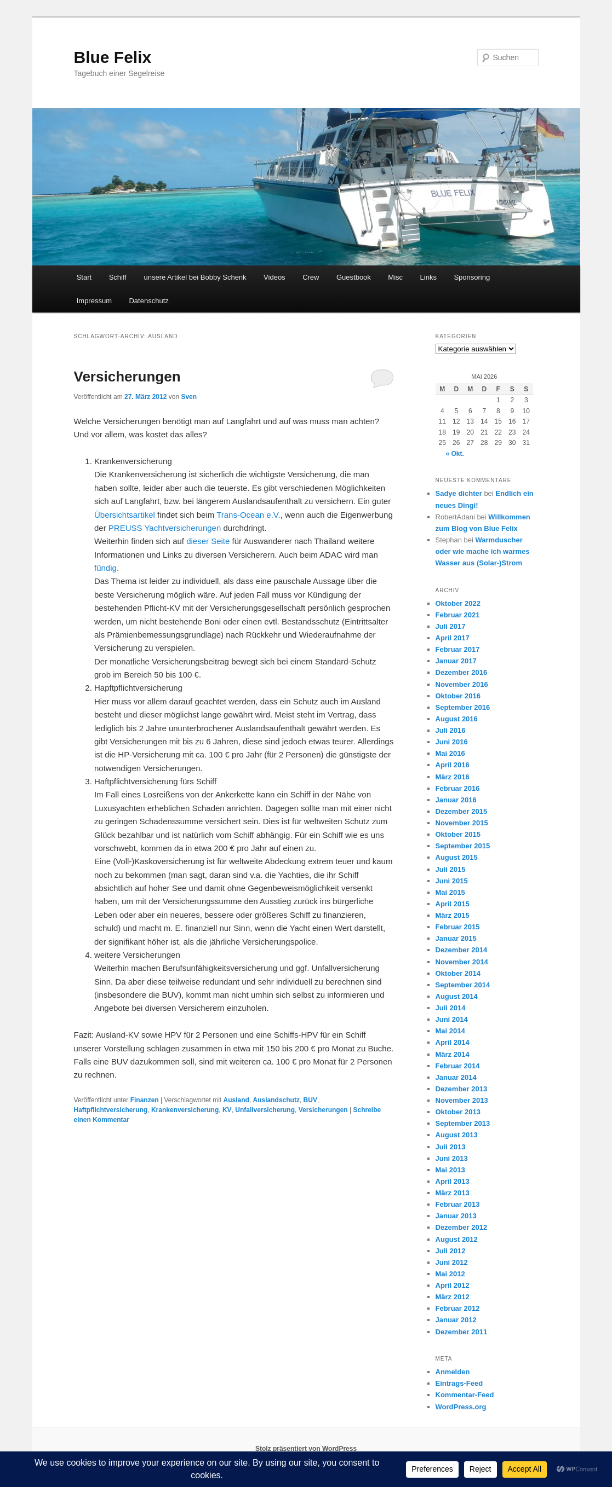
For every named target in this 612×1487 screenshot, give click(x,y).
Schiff (118, 277)
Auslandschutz (276, 1100)
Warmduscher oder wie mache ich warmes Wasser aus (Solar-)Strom (483, 551)
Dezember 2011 (462, 1332)
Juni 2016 (452, 742)
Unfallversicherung (265, 1110)
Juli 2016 (451, 730)
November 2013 (462, 1100)
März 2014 (453, 1054)
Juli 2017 (451, 626)
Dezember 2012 (462, 1227)
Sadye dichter (459, 493)
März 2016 (453, 777)
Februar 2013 (458, 1204)
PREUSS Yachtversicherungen (164, 528)
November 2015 (462, 823)
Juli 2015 (451, 869)
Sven (189, 397)
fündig (105, 567)
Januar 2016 (456, 800)
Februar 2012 (458, 1308)
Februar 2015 (458, 927)
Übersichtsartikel (124, 514)
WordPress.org (461, 1407)
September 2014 (463, 985)
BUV (310, 1100)
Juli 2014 (451, 1008)
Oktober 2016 (458, 696)
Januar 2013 (456, 1216)
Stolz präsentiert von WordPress (306, 1449)
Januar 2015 (456, 938)
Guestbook (353, 277)
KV (227, 1110)
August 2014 (457, 996)
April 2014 (453, 1042)
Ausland (236, 1100)
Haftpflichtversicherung (111, 1110)
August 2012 (457, 1239)
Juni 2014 (452, 1019)
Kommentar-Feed (465, 1395)
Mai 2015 (450, 892)
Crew (310, 277)
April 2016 (453, 765)
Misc (395, 277)
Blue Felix (113, 57)
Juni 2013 (452, 1158)
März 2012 (453, 1297)
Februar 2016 (458, 788)
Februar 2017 (458, 649)
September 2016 (463, 707)
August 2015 (457, 857)
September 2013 (463, 1123)
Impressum (94, 301)
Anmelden (453, 1372)
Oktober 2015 (458, 834)
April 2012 (453, 1285)
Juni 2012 (452, 1262)
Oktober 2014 (458, 973)
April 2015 (453, 904)
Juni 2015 (452, 881)
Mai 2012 (450, 1274)
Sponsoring (472, 277)
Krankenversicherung (185, 1110)
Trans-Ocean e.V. (248, 514)
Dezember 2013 (462, 1089)
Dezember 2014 (462, 950)
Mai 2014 (450, 1031)
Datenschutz (148, 301)
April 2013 (453, 1181)
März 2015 (453, 915)
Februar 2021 (458, 615)
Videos (274, 277)
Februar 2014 (458, 1066)
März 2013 (453, 1193)
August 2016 (457, 719)
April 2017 (453, 638)
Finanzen (144, 1100)
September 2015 (463, 846)
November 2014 (462, 962)
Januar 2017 (456, 661)
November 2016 (462, 684)
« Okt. (455, 454)
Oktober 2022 (458, 603)
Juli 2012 (451, 1251)
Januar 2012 (456, 1320)
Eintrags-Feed (459, 1383)
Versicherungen (127, 376)
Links (428, 277)
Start (84, 277)
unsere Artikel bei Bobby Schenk (195, 277)
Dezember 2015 (462, 811)
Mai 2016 (450, 753)
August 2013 (457, 1135)
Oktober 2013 (458, 1112)
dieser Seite (208, 541)
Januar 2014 (456, 1077)
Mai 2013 (450, 1170)
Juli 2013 (451, 1147)
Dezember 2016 (462, 672)
